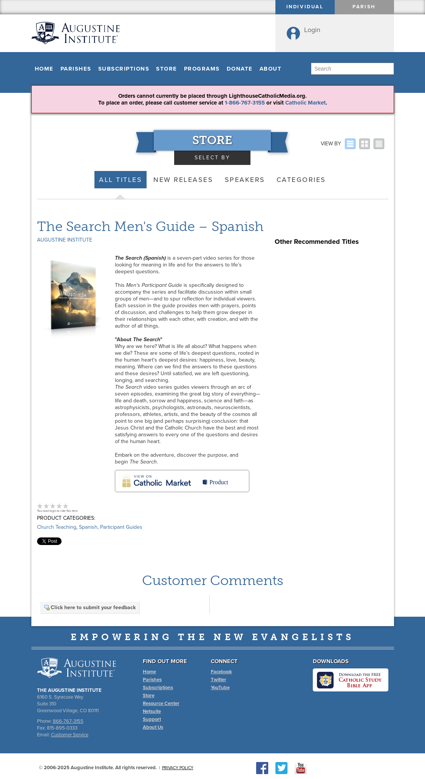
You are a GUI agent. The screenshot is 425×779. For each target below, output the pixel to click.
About (271, 68)
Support (152, 719)
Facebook (221, 672)
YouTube (220, 688)
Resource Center (161, 703)
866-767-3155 (68, 721)
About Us (153, 727)
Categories (301, 180)
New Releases (183, 180)
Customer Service (69, 735)
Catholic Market (305, 102)
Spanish (88, 527)
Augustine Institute (64, 240)
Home (44, 68)
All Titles (120, 180)
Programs (202, 68)
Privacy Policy (177, 767)
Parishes (75, 68)
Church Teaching (56, 527)
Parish (364, 7)
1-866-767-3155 (245, 102)
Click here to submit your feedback (89, 607)
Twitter (218, 680)
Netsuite (152, 711)
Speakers (245, 180)
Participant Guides (121, 527)
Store (166, 68)
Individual (305, 7)
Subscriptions (124, 68)
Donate (240, 68)
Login (312, 30)
